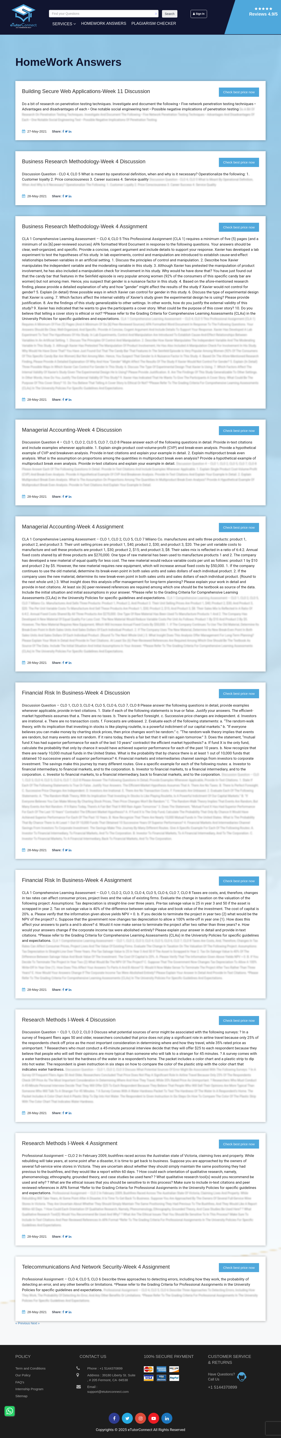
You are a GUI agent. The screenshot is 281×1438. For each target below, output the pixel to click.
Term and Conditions (30, 1368)
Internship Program (29, 1389)
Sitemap (21, 1396)
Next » (35, 1323)
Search (170, 14)
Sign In (198, 13)
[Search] (104, 13)
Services (64, 24)
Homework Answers (103, 23)
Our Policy (23, 1375)
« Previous (23, 1323)
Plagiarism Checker (153, 23)
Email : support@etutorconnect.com (104, 1388)
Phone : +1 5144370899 (101, 1368)
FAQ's (19, 1382)
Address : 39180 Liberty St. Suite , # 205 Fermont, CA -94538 (107, 1377)
